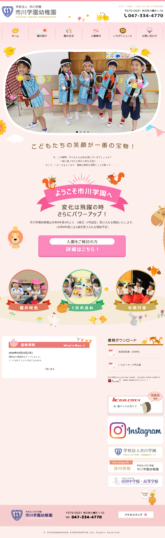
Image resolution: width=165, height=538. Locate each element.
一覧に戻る (49, 369)
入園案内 (95, 33)
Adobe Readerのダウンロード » (135, 380)
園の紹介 (42, 33)
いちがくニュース (122, 33)
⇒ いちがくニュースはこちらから (25, 360)
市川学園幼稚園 (15, 33)
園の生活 (68, 33)
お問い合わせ (149, 33)
